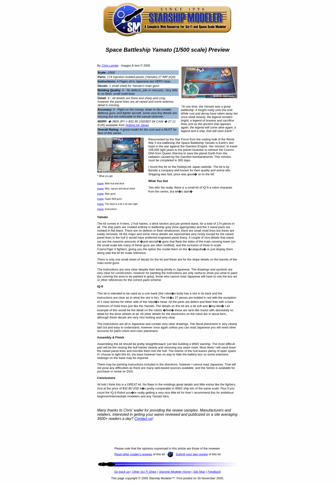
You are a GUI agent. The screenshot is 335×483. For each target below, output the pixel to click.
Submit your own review (192, 454)
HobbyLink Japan (137, 125)
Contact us (143, 419)
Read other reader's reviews (133, 454)
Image (100, 183)
